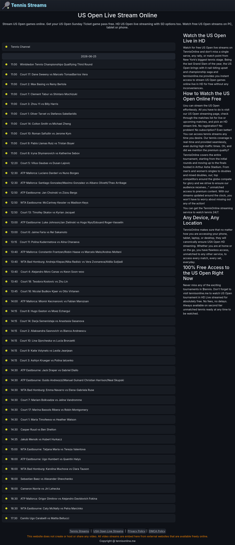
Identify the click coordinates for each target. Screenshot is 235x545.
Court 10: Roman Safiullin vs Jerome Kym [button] (38, 133)
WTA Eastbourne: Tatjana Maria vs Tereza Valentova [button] (45, 449)
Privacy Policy (136, 531)
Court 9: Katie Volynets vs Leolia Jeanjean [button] (38, 351)
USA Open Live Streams (108, 531)
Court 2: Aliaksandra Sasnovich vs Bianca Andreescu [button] (45, 331)
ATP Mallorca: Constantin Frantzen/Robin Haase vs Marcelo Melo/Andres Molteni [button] (63, 252)
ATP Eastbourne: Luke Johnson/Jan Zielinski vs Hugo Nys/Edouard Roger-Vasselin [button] (64, 222)
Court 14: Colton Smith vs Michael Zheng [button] (38, 124)
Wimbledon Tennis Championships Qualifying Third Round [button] (48, 64)
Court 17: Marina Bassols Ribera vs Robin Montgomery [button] (46, 410)
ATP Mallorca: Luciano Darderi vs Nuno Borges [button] (42, 173)
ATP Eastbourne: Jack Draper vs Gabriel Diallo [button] (41, 370)
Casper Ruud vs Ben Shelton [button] (30, 429)
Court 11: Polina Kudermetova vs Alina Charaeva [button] (42, 242)
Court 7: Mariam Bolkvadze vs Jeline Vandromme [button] (43, 400)
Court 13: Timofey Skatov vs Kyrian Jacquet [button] (40, 212)
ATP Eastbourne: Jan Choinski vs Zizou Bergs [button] (41, 193)
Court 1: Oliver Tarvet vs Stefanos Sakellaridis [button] (41, 114)
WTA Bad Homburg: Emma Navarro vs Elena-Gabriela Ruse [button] (49, 390)
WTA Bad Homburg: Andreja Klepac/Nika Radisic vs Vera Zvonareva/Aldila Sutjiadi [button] (64, 262)
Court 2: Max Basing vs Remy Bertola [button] (35, 84)
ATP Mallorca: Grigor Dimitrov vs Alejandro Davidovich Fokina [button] (51, 499)
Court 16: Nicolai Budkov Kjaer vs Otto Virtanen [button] (42, 291)
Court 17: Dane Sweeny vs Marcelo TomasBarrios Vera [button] (46, 74)
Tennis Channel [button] (17, 46)
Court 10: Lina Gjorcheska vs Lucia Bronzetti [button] (40, 341)
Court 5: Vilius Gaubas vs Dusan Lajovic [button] (37, 163)
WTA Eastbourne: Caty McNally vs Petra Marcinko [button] (44, 508)
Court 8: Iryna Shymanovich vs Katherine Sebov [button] (42, 153)
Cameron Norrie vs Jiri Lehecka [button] (32, 489)
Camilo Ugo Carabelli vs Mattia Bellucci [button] (37, 518)
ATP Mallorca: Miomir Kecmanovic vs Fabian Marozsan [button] (47, 301)
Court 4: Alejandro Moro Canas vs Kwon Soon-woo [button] (44, 272)
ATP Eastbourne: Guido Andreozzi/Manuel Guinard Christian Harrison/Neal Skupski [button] (64, 380)
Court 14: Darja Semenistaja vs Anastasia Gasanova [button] (44, 321)
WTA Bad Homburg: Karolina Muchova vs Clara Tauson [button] (47, 469)
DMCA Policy (157, 531)
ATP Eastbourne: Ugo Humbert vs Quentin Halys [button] (43, 459)
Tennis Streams (24, 5)
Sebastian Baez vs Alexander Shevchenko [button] (39, 479)
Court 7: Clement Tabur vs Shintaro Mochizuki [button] (41, 94)
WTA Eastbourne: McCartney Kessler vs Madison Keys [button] (46, 203)
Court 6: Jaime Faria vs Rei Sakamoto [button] (36, 232)
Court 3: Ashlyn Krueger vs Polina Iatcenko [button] (39, 360)
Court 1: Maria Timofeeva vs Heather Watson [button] (40, 419)
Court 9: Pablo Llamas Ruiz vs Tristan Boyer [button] (39, 143)
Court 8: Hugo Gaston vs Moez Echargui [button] (37, 311)
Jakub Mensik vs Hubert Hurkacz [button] (33, 439)
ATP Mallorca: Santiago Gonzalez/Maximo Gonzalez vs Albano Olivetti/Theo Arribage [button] (65, 183)
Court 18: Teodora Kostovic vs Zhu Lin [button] (36, 281)
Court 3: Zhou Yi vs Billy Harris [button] (31, 104)
